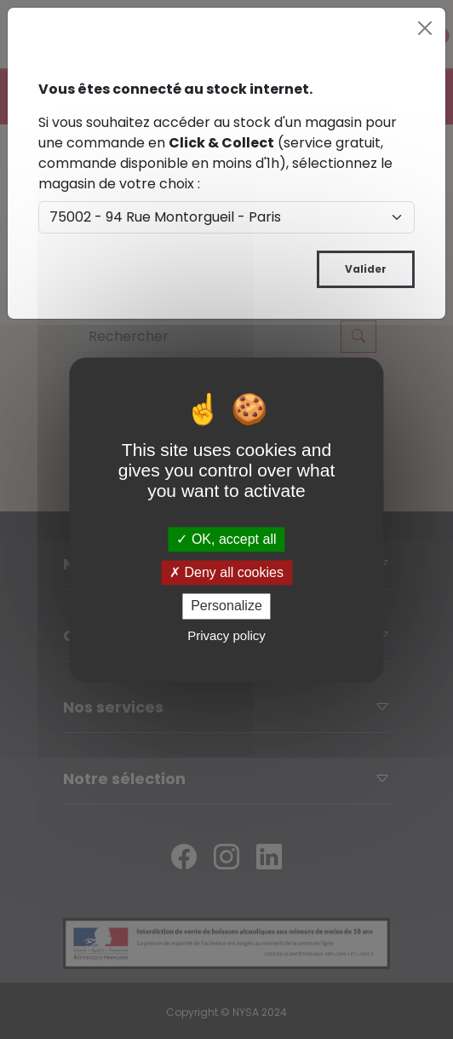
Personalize (226, 606)
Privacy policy (226, 635)
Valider (366, 269)
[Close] (425, 28)
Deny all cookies (226, 573)
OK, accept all (226, 539)
